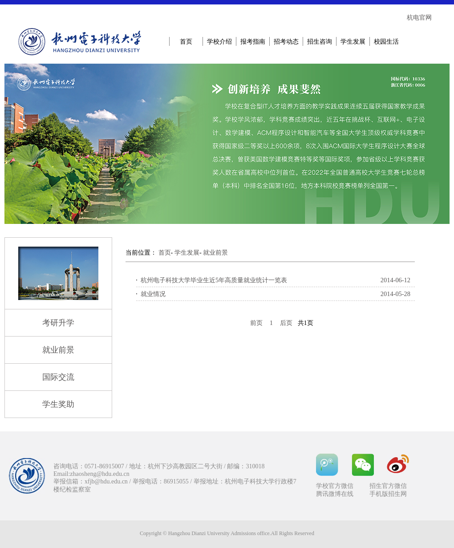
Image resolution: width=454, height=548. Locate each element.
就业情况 (153, 293)
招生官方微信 (388, 486)
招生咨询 (319, 41)
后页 (286, 322)
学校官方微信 (334, 486)
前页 (256, 322)
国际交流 (58, 377)
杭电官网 (419, 17)
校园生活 (386, 41)
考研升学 (58, 322)
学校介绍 (219, 41)
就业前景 (58, 349)
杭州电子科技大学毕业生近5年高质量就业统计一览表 (214, 280)
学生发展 (352, 41)
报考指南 (252, 41)
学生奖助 (58, 404)
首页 (186, 41)
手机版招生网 (388, 494)
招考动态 (286, 41)
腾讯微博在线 (334, 494)
